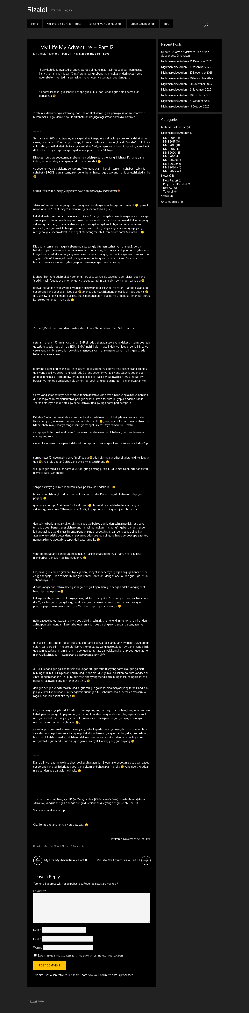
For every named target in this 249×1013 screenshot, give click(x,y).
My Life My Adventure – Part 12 (77, 47)
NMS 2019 (169, 149)
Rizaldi (36, 846)
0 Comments (77, 846)
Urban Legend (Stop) (143, 23)
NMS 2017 (169, 141)
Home (35, 23)
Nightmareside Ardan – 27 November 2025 (187, 72)
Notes (65, 846)
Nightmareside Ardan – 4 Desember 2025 (186, 67)
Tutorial (168, 191)
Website (37, 947)
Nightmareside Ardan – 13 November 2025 (186, 83)
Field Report (170, 180)
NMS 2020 (169, 152)
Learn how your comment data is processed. (107, 975)
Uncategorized (170, 201)
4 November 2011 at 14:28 (136, 838)
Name (37, 929)
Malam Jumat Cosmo (173, 127)
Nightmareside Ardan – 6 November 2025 (186, 89)
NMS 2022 (169, 160)
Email (37, 938)
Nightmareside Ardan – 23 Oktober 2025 (185, 100)
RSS (218, 6)
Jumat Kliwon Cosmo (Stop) (105, 23)
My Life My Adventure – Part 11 (60, 860)
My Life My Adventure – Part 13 (123, 860)
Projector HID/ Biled (175, 184)
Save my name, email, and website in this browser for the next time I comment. (81, 955)
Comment (39, 891)
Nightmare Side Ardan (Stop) (64, 23)
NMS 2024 (169, 167)
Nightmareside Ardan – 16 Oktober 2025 (185, 106)
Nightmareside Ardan (174, 132)
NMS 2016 (169, 137)
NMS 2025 (169, 171)
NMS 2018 (169, 145)
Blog (166, 23)
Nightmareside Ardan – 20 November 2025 (187, 78)
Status (165, 196)
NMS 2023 (169, 163)
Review (167, 187)
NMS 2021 (169, 156)
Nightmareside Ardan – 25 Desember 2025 (186, 61)
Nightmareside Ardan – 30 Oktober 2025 (185, 95)
